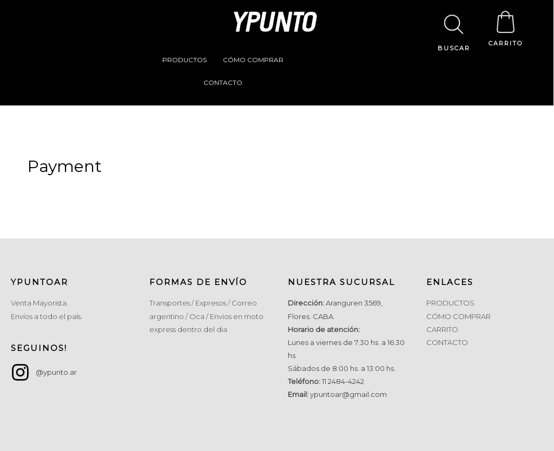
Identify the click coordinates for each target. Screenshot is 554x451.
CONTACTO (222, 82)
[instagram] (44, 372)
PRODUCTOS (184, 60)
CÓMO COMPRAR (253, 60)
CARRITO (506, 43)
